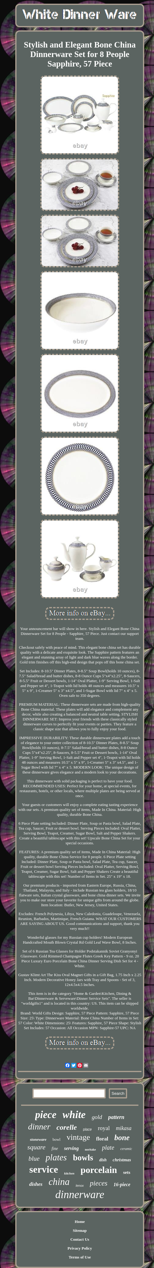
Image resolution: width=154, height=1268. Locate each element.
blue (33, 1158)
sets (126, 1172)
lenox (80, 1185)
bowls (83, 1157)
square (37, 1147)
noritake (90, 1149)
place (87, 1129)
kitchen (69, 1173)
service (43, 1169)
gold (97, 1117)
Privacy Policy (80, 1248)
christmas (122, 1159)
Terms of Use (80, 1257)
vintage (78, 1137)
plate (108, 1147)
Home (80, 1221)
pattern (116, 1117)
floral (102, 1139)
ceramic (126, 1149)
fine (55, 1148)
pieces (98, 1183)
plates (56, 1157)
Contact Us (79, 1239)
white (74, 1114)
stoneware (38, 1139)
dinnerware (79, 1195)
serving (71, 1148)
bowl (57, 1139)
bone (122, 1137)
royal (104, 1128)
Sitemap (80, 1230)
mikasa (123, 1128)
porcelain (99, 1170)
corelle (67, 1127)
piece (46, 1114)
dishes (35, 1184)
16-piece (122, 1184)
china (59, 1181)
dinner (39, 1126)
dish (103, 1160)
